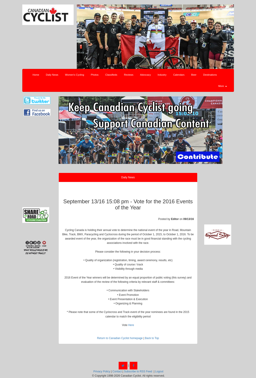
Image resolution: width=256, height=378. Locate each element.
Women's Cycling (74, 74)
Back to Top (152, 338)
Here (131, 325)
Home (36, 74)
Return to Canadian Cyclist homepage (120, 338)
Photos (94, 74)
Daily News (52, 74)
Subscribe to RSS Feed (138, 371)
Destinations (210, 74)
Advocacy (145, 74)
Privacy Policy (101, 371)
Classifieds (111, 74)
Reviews (129, 74)
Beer (193, 74)
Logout (159, 371)
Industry (162, 74)
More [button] (222, 86)
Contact (117, 371)
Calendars (178, 74)
